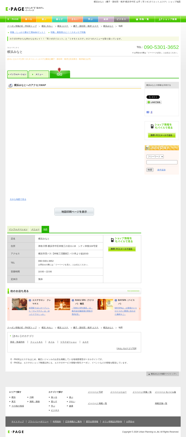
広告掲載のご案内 (73, 421)
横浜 (14, 397)
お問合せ (130, 421)
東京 (14, 401)
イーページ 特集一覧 (142, 392)
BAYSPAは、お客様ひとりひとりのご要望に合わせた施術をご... (126, 311)
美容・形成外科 (17, 342)
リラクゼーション (68, 342)
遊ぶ (71, 397)
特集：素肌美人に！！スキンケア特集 (68, 32)
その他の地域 (18, 406)
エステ (85, 342)
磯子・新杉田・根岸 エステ (86, 26)
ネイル (51, 342)
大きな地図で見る (18, 199)
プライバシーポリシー (38, 421)
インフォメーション (18, 229)
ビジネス (55, 410)
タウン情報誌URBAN (112, 421)
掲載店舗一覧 (161, 403)
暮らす (54, 401)
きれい (72, 401)
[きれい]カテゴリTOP (126, 348)
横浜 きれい (47, 26)
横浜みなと (108, 26)
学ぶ (53, 406)
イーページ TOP (95, 392)
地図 (45, 229)
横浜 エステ (63, 26)
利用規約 (57, 421)
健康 (71, 406)
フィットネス (36, 342)
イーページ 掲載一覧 (97, 403)
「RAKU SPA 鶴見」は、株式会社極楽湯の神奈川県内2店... (82, 311)
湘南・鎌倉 (35, 401)
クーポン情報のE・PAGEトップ (22, 26)
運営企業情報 (92, 421)
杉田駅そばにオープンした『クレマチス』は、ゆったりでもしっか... (39, 311)
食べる (54, 397)
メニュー (35, 229)
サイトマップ (18, 421)
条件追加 (161, 170)
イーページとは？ (118, 392)
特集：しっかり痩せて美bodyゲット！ (28, 32)
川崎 (32, 397)
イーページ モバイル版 (165, 392)
